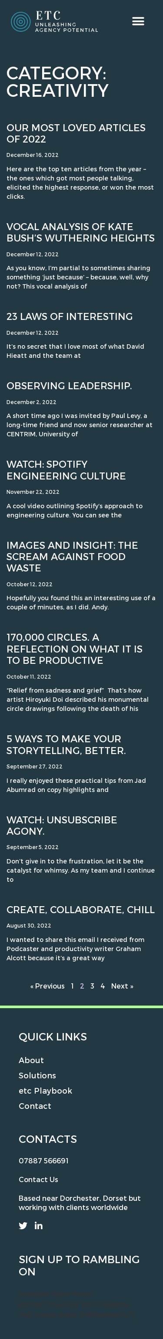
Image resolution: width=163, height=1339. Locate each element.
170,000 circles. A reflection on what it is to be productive (75, 648)
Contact (35, 1105)
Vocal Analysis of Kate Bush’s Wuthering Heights (81, 232)
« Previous (47, 986)
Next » (122, 986)
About (31, 1059)
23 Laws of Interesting (70, 316)
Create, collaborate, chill (81, 909)
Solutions (37, 1075)
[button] (138, 21)
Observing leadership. (69, 385)
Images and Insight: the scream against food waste (72, 556)
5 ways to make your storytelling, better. (66, 744)
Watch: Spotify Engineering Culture (66, 469)
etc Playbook (45, 1090)
